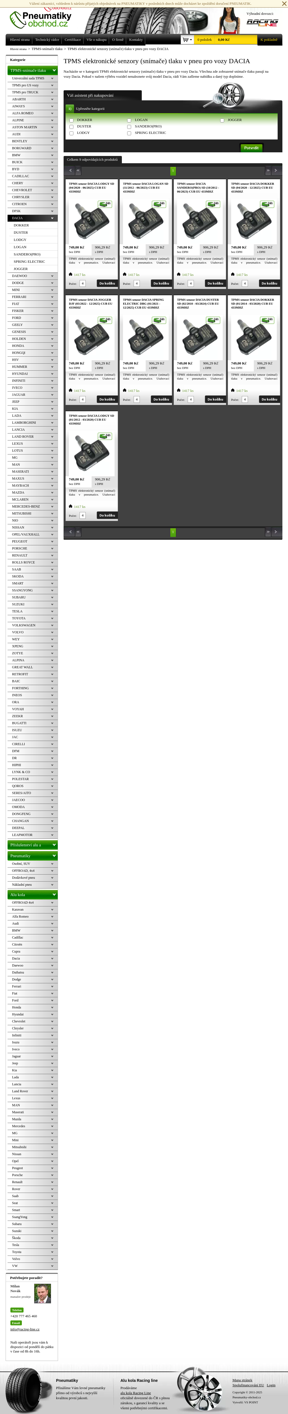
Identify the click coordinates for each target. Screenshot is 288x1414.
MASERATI (20, 471)
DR (14, 758)
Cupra (16, 951)
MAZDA (18, 492)
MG (14, 458)
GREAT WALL (22, 667)
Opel (15, 1161)
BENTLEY (19, 141)
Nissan (16, 1154)
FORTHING (20, 688)
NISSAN (18, 527)
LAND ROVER (23, 437)
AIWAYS (18, 106)
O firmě (118, 39)
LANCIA (18, 430)
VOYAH (18, 709)
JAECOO (18, 800)
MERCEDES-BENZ (26, 506)
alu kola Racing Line (135, 1393)
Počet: (73, 283)
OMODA (18, 807)
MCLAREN (20, 499)
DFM (15, 751)
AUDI (16, 134)
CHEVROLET (22, 190)
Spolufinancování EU (248, 1385)
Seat (15, 1203)
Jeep (15, 1063)
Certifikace (73, 39)
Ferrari (16, 986)
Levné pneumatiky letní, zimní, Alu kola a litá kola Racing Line (45, 14)
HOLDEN (19, 339)
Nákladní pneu (22, 885)
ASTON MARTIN (24, 127)
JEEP (15, 402)
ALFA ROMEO (22, 113)
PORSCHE (19, 548)
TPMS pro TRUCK (25, 92)
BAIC (16, 681)
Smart (16, 1210)
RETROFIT (20, 674)
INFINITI (18, 381)
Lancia (16, 1084)
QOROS (18, 786)
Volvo (16, 1259)
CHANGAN (20, 821)
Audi (15, 923)
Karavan (18, 909)
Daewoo (17, 965)
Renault (17, 1182)
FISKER (18, 311)
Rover (16, 1189)
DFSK (16, 211)
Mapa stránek (242, 1380)
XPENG (17, 646)
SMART (18, 583)
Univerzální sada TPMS (28, 78)
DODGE (18, 283)
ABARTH (19, 99)
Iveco (16, 1049)
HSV (15, 360)
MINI (16, 290)
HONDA (18, 346)
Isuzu (15, 1042)
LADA (16, 416)
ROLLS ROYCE (23, 562)
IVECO (17, 388)
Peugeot (17, 1168)
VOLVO (18, 632)
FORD (16, 318)
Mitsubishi (19, 1147)
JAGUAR (18, 395)
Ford (15, 1000)
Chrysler (18, 1028)
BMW (16, 155)
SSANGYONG (22, 590)
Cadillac (17, 937)
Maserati (18, 1112)
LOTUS (17, 451)
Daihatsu (18, 972)
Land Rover (20, 1091)
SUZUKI (18, 604)
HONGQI (18, 353)
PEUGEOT (19, 541)
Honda (16, 1007)
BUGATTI (19, 723)
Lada (15, 1077)
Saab (15, 1196)
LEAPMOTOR (22, 835)
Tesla (15, 1245)
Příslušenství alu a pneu (34, 845)
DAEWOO (19, 276)
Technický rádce (47, 39)
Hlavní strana (18, 49)
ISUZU (17, 730)
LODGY (83, 133)
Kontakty (136, 39)
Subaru (17, 1224)
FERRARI (19, 297)
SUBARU (19, 597)
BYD (15, 169)
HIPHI (16, 765)
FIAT (15, 304)
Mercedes (18, 1126)
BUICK (17, 162)
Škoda (16, 1238)
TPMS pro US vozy (25, 85)
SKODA (18, 576)
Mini (15, 1140)
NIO (15, 520)
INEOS (17, 695)
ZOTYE (17, 653)
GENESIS (19, 332)
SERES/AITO (21, 793)
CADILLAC (20, 176)
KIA (15, 409)
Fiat (14, 993)
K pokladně (267, 40)
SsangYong (19, 1217)
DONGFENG (21, 814)
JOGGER (235, 120)
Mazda (16, 1119)
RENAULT (19, 555)
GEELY (17, 325)
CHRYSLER (20, 197)
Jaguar (16, 1056)
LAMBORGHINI (24, 423)
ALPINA (18, 660)
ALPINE (18, 120)
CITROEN (19, 204)
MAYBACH (20, 485)
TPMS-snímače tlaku (34, 69)
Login (271, 1385)
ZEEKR (17, 716)
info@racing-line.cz (25, 1329)
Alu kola (34, 893)
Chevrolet (18, 1021)
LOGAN (141, 120)
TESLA (17, 611)
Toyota (16, 1252)
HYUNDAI (20, 374)
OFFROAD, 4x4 (23, 871)
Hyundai (18, 1014)
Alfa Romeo (20, 916)
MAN (16, 464)
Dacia (16, 958)
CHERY (17, 183)
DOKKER (84, 120)
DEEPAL (18, 828)
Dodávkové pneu (23, 878)
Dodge (16, 979)
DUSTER (84, 126)
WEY (16, 639)
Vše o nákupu (97, 39)
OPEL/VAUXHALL (26, 534)
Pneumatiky (34, 854)
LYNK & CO (21, 772)
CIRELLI (18, 744)
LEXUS (17, 444)
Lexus (16, 1098)
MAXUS (18, 478)
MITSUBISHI (21, 513)
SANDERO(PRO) (148, 126)
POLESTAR (20, 779)
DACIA (17, 218)
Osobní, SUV (21, 864)
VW (15, 1266)
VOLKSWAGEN (23, 625)
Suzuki (16, 1231)
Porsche (17, 1175)
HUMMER (19, 367)
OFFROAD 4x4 (23, 902)
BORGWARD (21, 148)
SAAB (16, 569)
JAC (15, 737)
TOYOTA (18, 618)
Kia (14, 1070)
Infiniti (16, 1035)
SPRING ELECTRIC (150, 133)
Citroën (17, 944)
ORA (15, 702)
